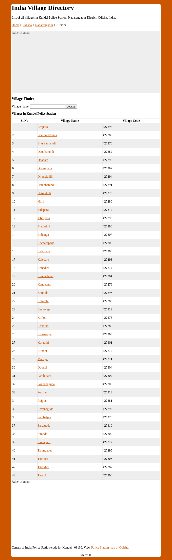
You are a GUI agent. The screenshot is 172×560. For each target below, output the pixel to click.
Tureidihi (43, 467)
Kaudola (43, 292)
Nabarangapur (44, 25)
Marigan (43, 359)
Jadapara (43, 209)
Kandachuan (46, 276)
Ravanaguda (45, 409)
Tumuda (43, 458)
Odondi (42, 367)
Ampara (43, 126)
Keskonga (44, 309)
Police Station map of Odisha (109, 547)
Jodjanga (43, 234)
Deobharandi (46, 151)
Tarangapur (45, 450)
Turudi (42, 475)
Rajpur (42, 400)
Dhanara (43, 160)
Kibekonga (45, 334)
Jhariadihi (44, 226)
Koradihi (43, 342)
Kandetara (44, 284)
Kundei (42, 351)
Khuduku (44, 326)
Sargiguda (44, 425)
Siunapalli (44, 442)
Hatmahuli (44, 193)
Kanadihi (43, 268)
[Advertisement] (86, 65)
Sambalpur (44, 417)
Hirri (41, 201)
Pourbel (43, 392)
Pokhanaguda (46, 384)
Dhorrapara (45, 168)
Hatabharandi (46, 185)
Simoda (42, 434)
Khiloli (42, 317)
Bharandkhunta (47, 135)
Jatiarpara (44, 218)
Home (15, 25)
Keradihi (43, 301)
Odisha (27, 25)
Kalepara (43, 259)
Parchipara (44, 375)
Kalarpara (44, 251)
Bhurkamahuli (47, 143)
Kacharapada (46, 243)
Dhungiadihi (46, 176)
